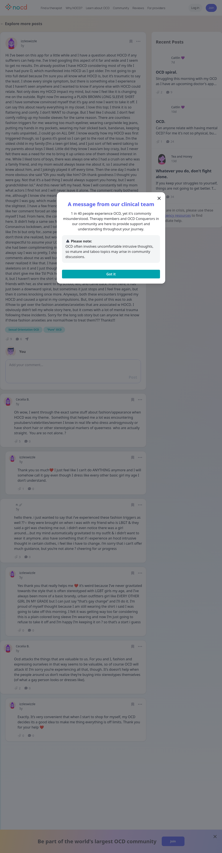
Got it (111, 274)
